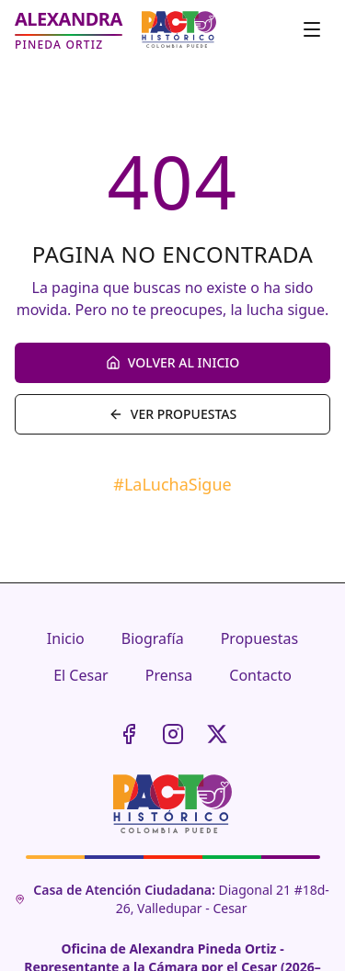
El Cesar (81, 675)
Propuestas (259, 638)
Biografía (152, 638)
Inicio (66, 638)
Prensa (169, 675)
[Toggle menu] (311, 29)
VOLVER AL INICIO (172, 362)
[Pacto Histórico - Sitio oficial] (179, 29)
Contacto (260, 675)
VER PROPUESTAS (172, 414)
